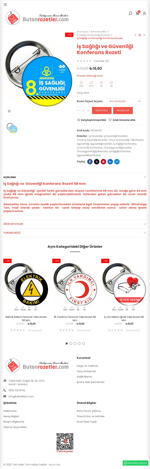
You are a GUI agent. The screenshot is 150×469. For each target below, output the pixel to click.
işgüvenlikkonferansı (89, 155)
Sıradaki (144, 35)
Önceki (135, 35)
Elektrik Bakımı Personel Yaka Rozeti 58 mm (26, 318)
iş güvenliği (95, 136)
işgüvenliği (83, 143)
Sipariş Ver (123, 110)
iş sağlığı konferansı (124, 143)
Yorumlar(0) (11, 232)
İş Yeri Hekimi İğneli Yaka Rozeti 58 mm (124, 318)
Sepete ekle (102, 110)
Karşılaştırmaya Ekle (93, 120)
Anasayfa (140, 35)
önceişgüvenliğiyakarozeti (92, 151)
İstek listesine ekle (124, 120)
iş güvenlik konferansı (89, 147)
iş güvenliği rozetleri (115, 136)
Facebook (89, 161)
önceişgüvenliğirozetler (117, 147)
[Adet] (83, 110)
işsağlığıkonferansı (119, 151)
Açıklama (9, 177)
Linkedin (110, 161)
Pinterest (103, 161)
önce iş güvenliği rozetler (92, 140)
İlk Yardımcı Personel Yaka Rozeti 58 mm (75, 318)
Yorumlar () (101, 61)
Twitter (96, 161)
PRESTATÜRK (55, 464)
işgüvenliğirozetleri (101, 143)
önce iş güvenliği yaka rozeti (126, 140)
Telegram (116, 161)
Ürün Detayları (13, 224)
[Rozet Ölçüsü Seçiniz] (124, 101)
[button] (66, 343)
